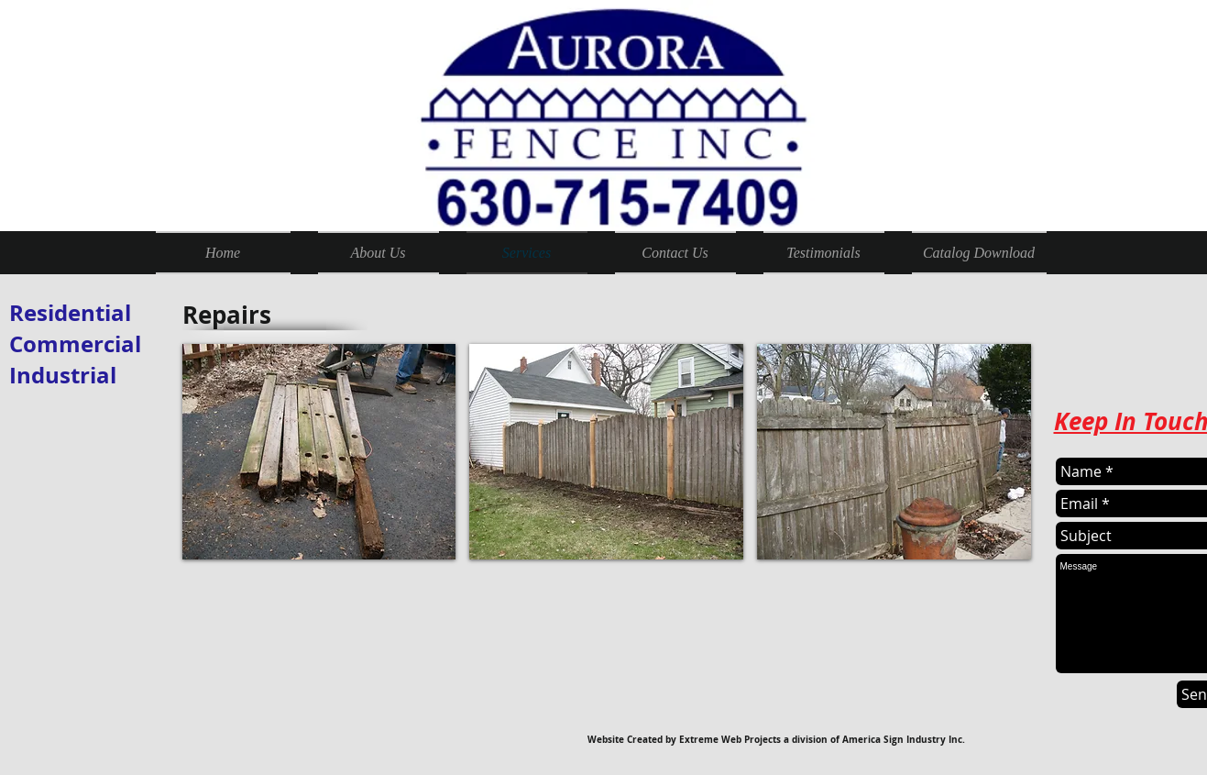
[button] (319, 451)
